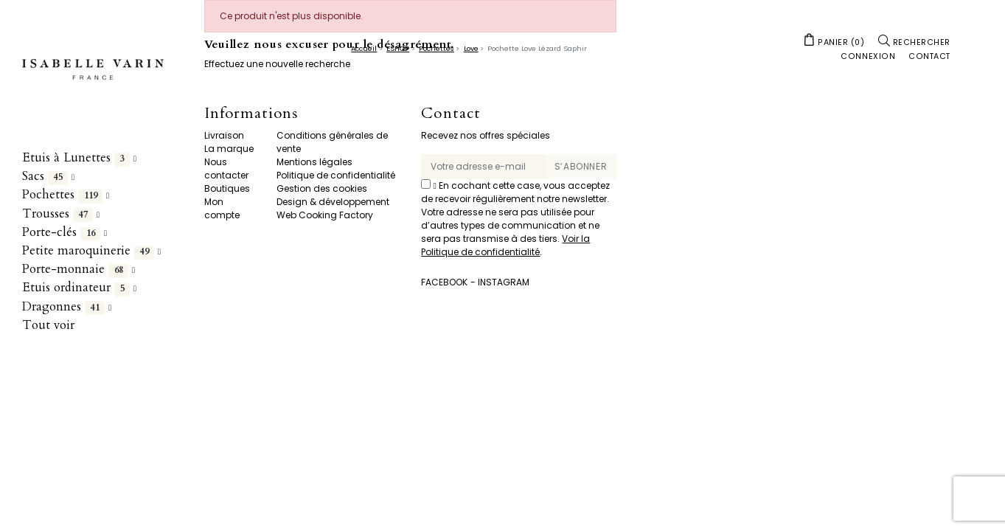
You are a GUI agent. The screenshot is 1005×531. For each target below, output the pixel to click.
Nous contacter (226, 168)
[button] (834, 41)
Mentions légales (314, 162)
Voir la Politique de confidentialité (505, 245)
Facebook (444, 282)
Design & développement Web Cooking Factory (333, 208)
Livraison (224, 135)
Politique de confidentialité (336, 175)
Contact (450, 114)
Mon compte (222, 208)
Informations (251, 114)
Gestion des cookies (322, 188)
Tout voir (48, 324)
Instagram (503, 282)
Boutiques (227, 188)
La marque (229, 148)
